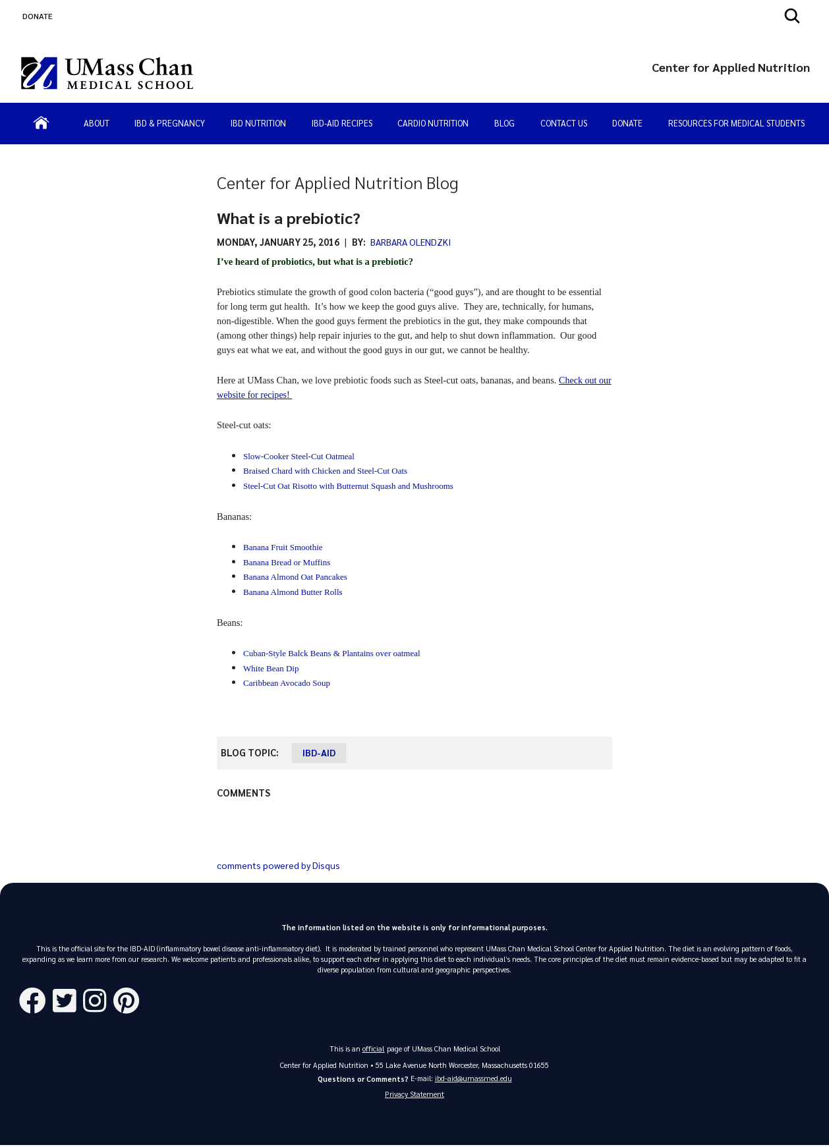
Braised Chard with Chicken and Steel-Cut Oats (325, 471)
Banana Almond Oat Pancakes (295, 577)
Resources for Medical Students (736, 122)
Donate (627, 122)
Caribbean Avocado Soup (286, 683)
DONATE (37, 16)
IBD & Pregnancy (169, 122)
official (373, 1048)
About (96, 122)
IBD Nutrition (258, 122)
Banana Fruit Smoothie (283, 547)
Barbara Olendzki (412, 242)
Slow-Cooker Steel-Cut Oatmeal (299, 456)
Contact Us (563, 122)
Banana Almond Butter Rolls (293, 592)
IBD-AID (318, 752)
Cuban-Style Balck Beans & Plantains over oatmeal (331, 653)
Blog (504, 122)
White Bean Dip (271, 668)
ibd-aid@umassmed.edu (473, 1078)
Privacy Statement (414, 1095)
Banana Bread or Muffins (286, 562)
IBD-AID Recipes (342, 122)
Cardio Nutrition (433, 122)
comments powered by (282, 865)
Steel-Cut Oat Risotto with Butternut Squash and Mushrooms (348, 486)
